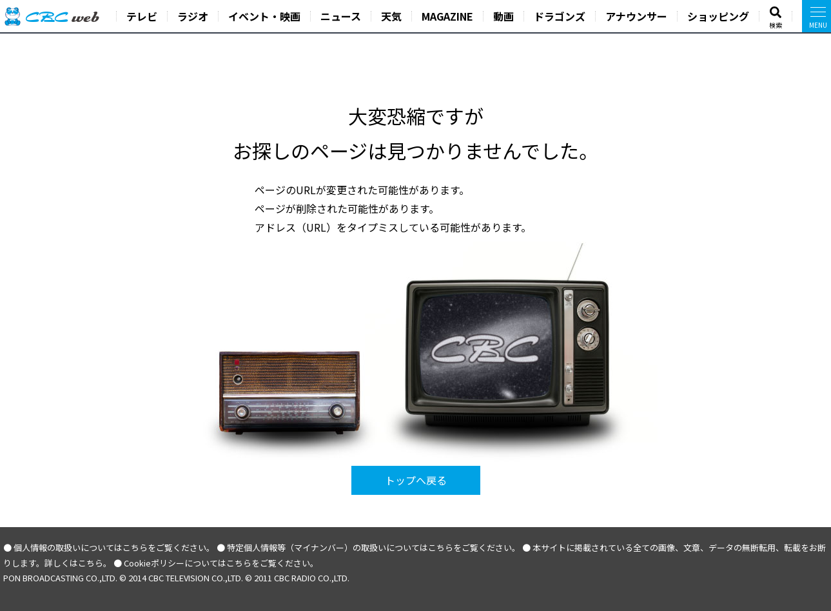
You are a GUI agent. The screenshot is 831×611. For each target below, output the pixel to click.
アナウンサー (636, 16)
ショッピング (718, 16)
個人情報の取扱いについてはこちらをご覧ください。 (114, 547)
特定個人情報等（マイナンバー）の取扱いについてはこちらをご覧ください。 (373, 547)
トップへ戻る (416, 480)
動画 (503, 16)
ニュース (340, 16)
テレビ (141, 16)
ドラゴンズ (559, 16)
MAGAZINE (447, 16)
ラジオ (192, 16)
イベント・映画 (264, 16)
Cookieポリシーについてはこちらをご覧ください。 (221, 563)
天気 (391, 16)
